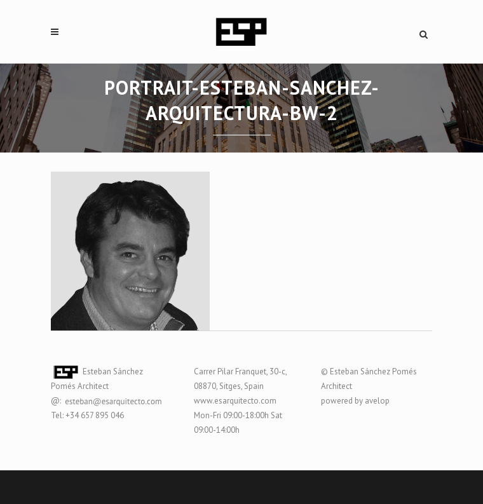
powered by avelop (355, 400)
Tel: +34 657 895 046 (87, 415)
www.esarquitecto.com (235, 400)
